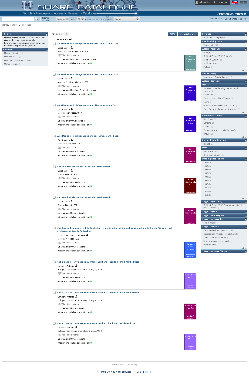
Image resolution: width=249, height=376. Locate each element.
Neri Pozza (208, 119)
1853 (205, 195)
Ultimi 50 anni (209, 151)
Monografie (208, 45)
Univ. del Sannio (11, 64)
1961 (205, 187)
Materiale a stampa (212, 37)
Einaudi (206, 133)
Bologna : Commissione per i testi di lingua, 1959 (80, 269)
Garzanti (207, 123)
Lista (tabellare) (188, 34)
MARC (172, 34)
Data (204, 147)
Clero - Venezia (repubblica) (215, 237)
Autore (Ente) (209, 73)
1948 (205, 169)
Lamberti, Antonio (66, 266)
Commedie (208, 94)
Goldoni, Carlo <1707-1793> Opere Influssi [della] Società (222, 206)
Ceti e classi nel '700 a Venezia (216, 98)
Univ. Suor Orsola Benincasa (17, 60)
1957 (205, 184)
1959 (205, 166)
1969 (205, 162)
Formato (206, 34)
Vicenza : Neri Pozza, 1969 (69, 143)
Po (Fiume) (208, 222)
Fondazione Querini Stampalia (71, 235)
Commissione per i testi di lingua (218, 130)
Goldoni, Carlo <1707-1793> (216, 56)
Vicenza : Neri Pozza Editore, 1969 (73, 51)
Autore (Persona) (211, 48)
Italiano (206, 143)
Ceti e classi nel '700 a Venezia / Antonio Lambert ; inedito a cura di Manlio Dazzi (97, 323)
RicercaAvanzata (46, 19)
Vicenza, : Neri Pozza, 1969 (70, 113)
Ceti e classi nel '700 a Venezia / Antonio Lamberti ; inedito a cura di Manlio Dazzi (98, 262)
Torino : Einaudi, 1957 (67, 174)
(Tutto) (13, 25)
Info (214, 2)
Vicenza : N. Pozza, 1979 (68, 238)
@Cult (125, 364)
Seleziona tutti (64, 39)
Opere (205, 84)
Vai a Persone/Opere (235, 18)
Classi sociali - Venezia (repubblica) (219, 234)
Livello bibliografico (212, 41)
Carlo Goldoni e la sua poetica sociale (220, 109)
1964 (205, 191)
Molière (206, 67)
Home (5, 25)
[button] (62, 19)
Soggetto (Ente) (210, 211)
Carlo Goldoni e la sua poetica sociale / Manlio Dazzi (83, 166)
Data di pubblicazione (213, 158)
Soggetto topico (210, 226)
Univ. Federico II (11, 56)
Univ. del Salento (11, 53)
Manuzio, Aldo (209, 244)
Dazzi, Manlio (25, 25)
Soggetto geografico (212, 219)
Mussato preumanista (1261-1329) (218, 105)
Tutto (57, 34)
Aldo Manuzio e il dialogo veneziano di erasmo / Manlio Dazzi (88, 136)
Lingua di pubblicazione (214, 140)
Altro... (244, 70)
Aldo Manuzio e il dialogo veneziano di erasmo (220, 89)
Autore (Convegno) (211, 81)
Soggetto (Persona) (212, 201)
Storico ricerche (216, 18)
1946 (205, 180)
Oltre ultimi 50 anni (211, 155)
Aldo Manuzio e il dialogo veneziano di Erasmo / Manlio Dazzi (87, 43)
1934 (205, 177)
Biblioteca (8, 49)
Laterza (206, 126)
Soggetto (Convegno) (213, 215)
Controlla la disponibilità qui (78, 63)
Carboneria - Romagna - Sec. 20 (217, 230)
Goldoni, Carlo (210, 63)
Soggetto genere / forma (215, 251)
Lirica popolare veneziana (215, 241)
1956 (205, 173)
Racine (206, 102)
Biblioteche (204, 2)
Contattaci (223, 2)
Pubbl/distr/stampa (212, 115)
